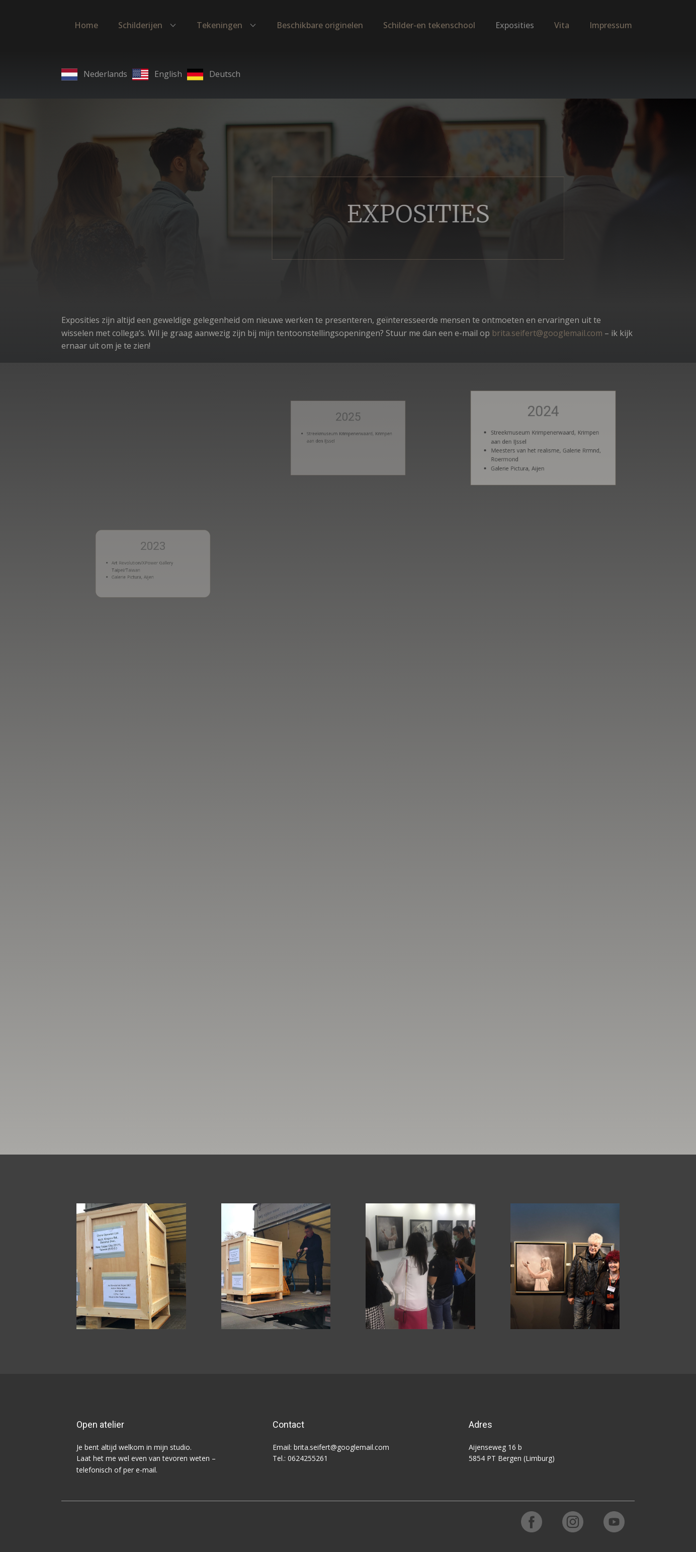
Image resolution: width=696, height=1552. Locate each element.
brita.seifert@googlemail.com (547, 333)
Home (86, 25)
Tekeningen (219, 25)
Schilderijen (140, 25)
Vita (561, 25)
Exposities (514, 25)
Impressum (610, 25)
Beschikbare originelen (320, 25)
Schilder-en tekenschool (429, 25)
